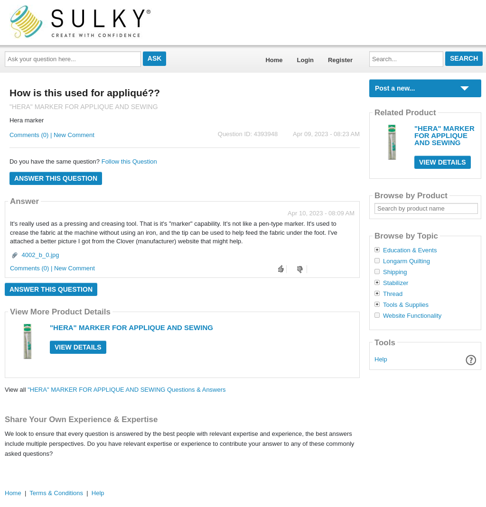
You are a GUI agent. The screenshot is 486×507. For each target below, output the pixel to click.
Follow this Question (129, 161)
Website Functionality (412, 316)
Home (273, 60)
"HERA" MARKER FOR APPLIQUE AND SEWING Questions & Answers (126, 389)
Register (340, 60)
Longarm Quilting (406, 261)
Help (380, 359)
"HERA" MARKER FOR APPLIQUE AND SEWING (131, 327)
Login (305, 60)
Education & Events (410, 250)
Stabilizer (395, 283)
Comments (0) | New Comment (51, 134)
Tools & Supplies (406, 305)
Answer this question (55, 178)
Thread (392, 294)
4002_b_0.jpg (40, 254)
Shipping (395, 272)
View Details (78, 347)
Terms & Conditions (56, 493)
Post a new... (395, 88)
